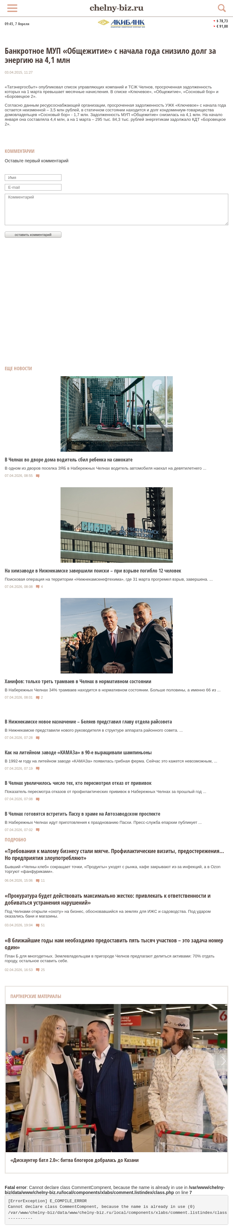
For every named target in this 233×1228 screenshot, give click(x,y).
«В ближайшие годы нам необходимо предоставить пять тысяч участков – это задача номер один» (114, 943)
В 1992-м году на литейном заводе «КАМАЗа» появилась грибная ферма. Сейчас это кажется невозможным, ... (111, 761)
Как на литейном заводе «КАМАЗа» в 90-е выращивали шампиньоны (78, 752)
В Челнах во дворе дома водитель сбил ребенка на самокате (68, 459)
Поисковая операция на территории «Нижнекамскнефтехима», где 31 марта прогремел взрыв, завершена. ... (109, 579)
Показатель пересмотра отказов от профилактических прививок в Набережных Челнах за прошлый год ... (105, 791)
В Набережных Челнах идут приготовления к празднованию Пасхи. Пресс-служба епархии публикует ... (103, 822)
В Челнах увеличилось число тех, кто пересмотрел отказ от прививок (78, 782)
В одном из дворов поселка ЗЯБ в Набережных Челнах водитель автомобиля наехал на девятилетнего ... (105, 468)
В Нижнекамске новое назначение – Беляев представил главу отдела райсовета (88, 721)
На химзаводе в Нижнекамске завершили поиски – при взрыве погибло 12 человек (93, 570)
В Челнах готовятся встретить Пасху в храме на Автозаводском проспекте (82, 813)
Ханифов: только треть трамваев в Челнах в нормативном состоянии (78, 681)
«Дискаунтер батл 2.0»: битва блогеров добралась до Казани (74, 1160)
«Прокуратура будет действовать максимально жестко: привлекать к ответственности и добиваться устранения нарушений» (108, 899)
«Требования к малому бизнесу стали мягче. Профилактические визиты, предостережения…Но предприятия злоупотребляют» (114, 854)
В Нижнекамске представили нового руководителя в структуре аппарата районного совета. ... (94, 730)
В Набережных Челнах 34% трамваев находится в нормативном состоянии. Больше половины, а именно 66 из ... (113, 690)
